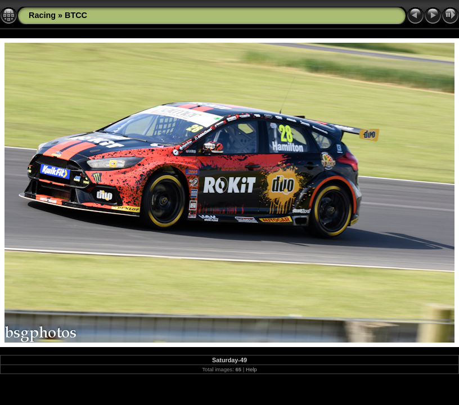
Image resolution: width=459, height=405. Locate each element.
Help (251, 369)
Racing (42, 15)
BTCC (76, 15)
